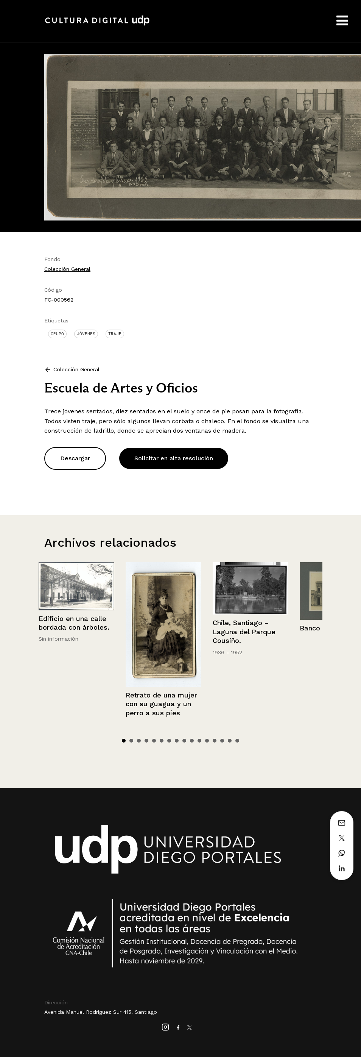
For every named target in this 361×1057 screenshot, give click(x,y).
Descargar (75, 458)
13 (214, 741)
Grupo (57, 333)
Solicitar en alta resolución (173, 458)
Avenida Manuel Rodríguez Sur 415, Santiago (100, 1012)
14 (222, 741)
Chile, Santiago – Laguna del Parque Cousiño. (244, 631)
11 (199, 741)
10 (192, 741)
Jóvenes (86, 333)
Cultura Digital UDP (97, 24)
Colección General (67, 269)
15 (230, 741)
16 (237, 741)
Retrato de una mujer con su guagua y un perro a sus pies (161, 704)
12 (207, 741)
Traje (114, 333)
